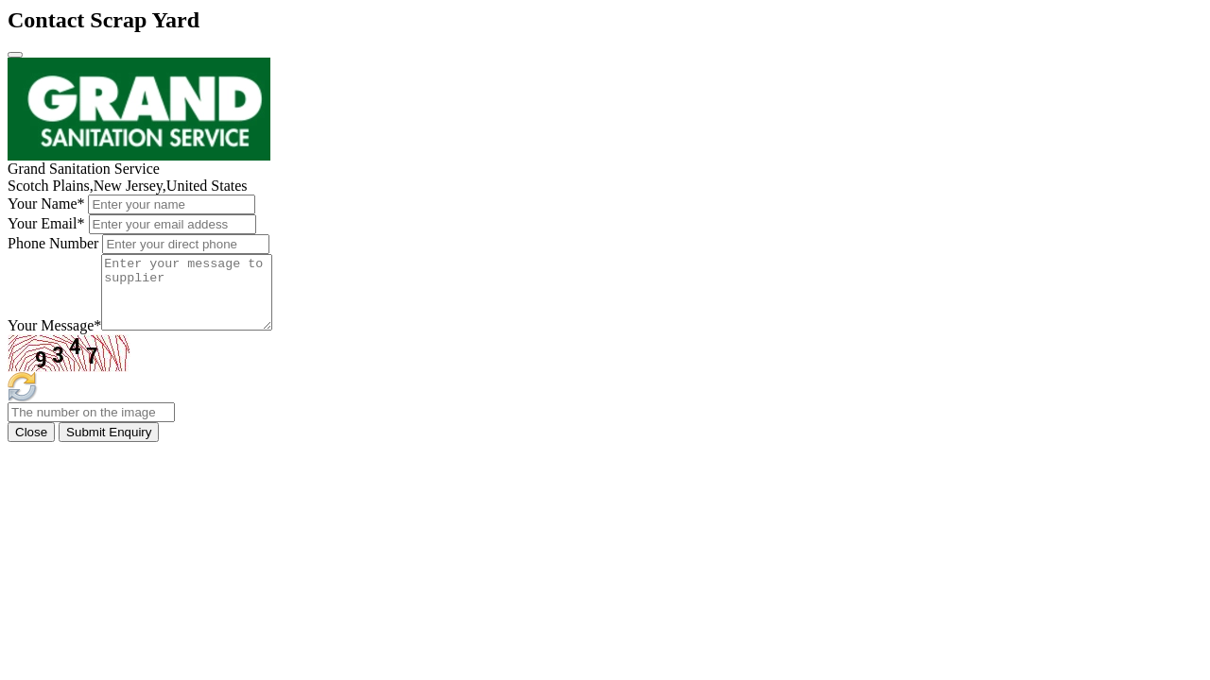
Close (31, 446)
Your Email (46, 223)
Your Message (54, 340)
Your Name (46, 204)
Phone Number (53, 243)
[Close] (15, 55)
